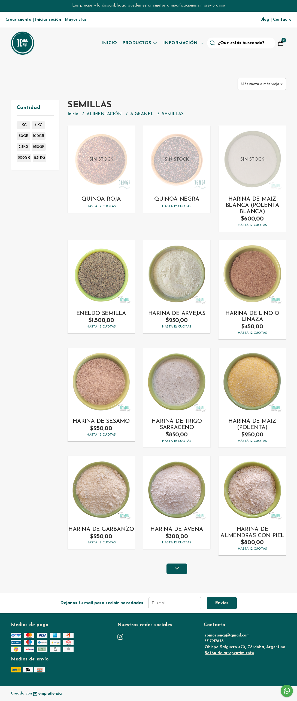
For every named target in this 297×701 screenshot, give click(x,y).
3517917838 (214, 641)
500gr (24, 158)
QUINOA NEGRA (176, 199)
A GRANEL (142, 114)
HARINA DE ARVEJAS (176, 313)
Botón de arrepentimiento (229, 653)
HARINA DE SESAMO (101, 421)
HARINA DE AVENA (176, 529)
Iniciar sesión (48, 20)
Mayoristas (76, 20)
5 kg (38, 125)
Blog (264, 20)
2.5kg (23, 147)
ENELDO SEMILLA (101, 313)
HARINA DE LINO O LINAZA (252, 317)
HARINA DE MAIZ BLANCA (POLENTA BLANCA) (252, 205)
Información (183, 43)
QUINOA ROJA (101, 199)
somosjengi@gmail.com (227, 635)
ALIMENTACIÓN (105, 114)
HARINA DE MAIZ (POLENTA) (252, 424)
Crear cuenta (18, 20)
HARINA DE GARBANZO (101, 529)
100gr (38, 136)
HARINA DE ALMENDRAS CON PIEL (252, 532)
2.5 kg (39, 158)
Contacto (282, 20)
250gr (38, 147)
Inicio (109, 43)
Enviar (222, 603)
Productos (140, 43)
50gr (23, 136)
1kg (23, 125)
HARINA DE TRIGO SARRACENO (176, 424)
